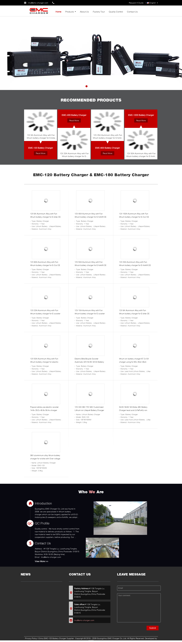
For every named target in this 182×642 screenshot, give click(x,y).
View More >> (41, 561)
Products (69, 11)
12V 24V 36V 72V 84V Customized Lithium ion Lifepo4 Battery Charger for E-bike (89, 410)
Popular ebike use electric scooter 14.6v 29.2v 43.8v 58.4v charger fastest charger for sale (44, 410)
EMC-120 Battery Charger (40, 147)
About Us (84, 11)
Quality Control (116, 11)
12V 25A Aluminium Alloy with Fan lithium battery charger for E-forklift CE (108, 137)
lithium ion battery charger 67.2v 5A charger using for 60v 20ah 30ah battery (134, 361)
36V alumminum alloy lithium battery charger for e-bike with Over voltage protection (45, 458)
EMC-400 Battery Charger (74, 115)
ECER (91, 641)
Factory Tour (99, 11)
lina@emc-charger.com (38, 3)
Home (58, 11)
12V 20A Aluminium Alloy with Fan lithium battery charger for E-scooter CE (74, 155)
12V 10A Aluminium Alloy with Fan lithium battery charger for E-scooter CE (90, 313)
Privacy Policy (31, 638)
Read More (40, 153)
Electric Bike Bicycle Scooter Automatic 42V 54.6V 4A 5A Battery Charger (89, 361)
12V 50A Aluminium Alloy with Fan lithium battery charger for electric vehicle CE (44, 361)
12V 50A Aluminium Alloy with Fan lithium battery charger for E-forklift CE (141, 155)
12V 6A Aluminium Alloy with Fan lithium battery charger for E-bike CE (41, 137)
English (152, 3)
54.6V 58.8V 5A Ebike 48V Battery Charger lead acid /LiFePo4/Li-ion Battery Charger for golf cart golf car (134, 410)
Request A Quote (136, 3)
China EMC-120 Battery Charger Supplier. (56, 638)
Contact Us (132, 11)
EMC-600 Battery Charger (107, 147)
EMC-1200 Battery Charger (141, 115)
